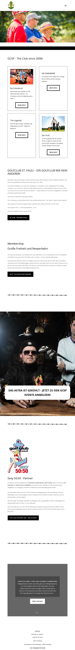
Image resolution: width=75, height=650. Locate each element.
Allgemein (43, 581)
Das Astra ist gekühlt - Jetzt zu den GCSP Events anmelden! (37, 393)
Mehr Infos (22, 105)
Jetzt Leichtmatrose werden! (20, 274)
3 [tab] (36, 48)
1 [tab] (32, 48)
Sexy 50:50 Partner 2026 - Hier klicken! (23, 518)
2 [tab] (34, 48)
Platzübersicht (15, 525)
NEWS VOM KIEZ (37, 601)
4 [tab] (38, 48)
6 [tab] (42, 48)
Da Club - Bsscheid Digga (18, 217)
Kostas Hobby (25, 581)
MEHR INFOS (14, 225)
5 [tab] (40, 48)
